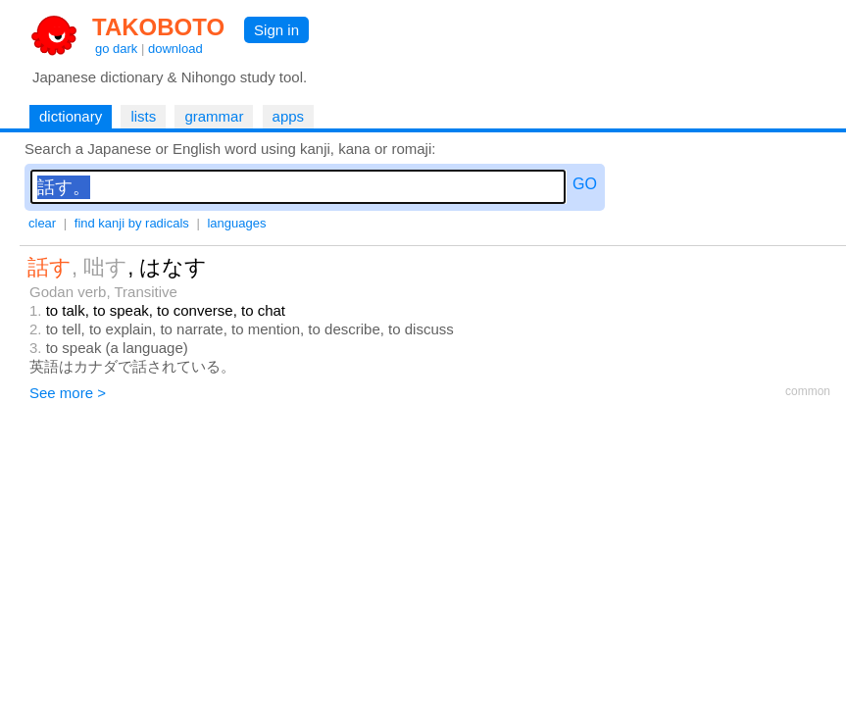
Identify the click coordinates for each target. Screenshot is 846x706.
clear (42, 223)
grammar (213, 116)
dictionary (70, 116)
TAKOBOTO (158, 27)
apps (289, 116)
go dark (116, 48)
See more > (67, 392)
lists (143, 116)
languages (236, 223)
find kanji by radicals (132, 223)
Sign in (276, 30)
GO (584, 184)
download (175, 48)
